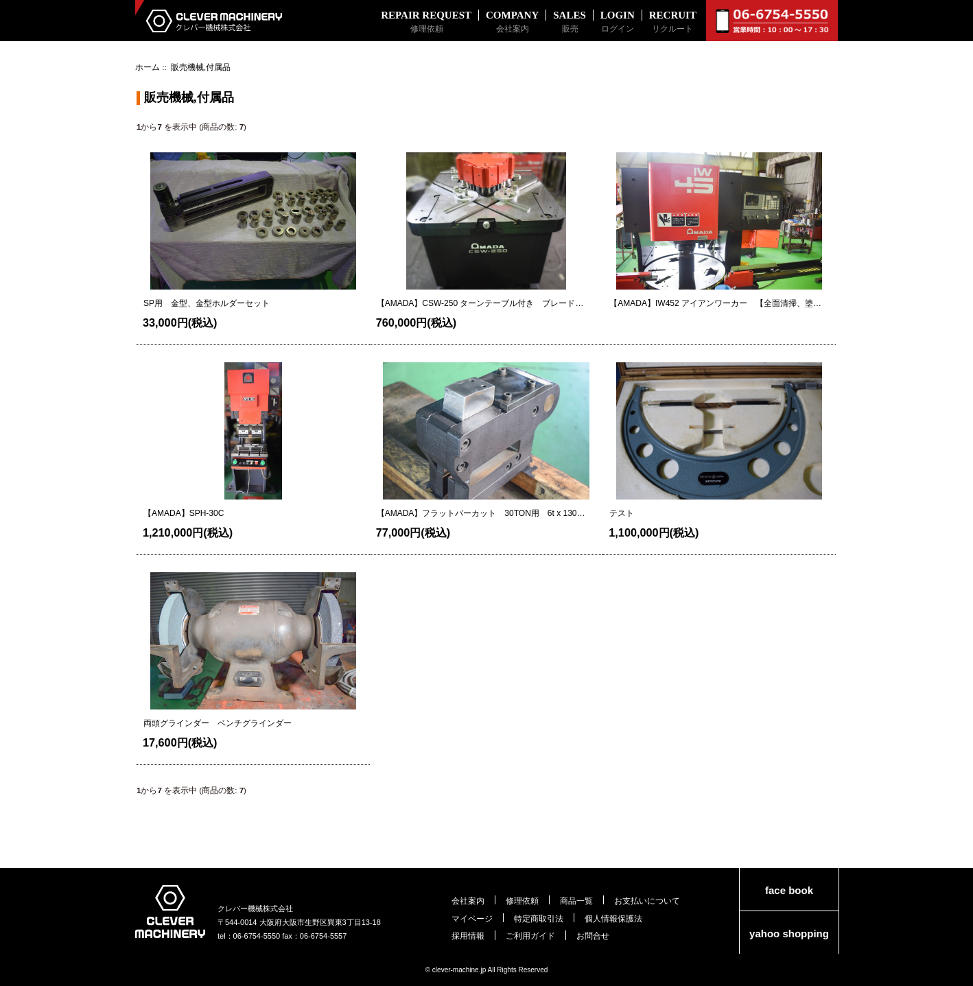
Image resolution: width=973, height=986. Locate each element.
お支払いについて (647, 900)
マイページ (472, 918)
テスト (621, 513)
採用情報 (468, 935)
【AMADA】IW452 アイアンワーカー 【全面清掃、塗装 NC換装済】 (715, 303)
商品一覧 (576, 900)
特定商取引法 (538, 918)
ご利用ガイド (530, 935)
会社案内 (468, 900)
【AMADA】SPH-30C (183, 513)
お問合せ (592, 935)
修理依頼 (522, 900)
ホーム (147, 66)
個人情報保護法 (613, 918)
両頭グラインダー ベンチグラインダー (217, 723)
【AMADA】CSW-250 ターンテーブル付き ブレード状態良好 (480, 303)
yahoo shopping (789, 933)
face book (789, 890)
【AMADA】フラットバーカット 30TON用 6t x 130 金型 (481, 513)
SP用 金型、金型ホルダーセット (206, 303)
